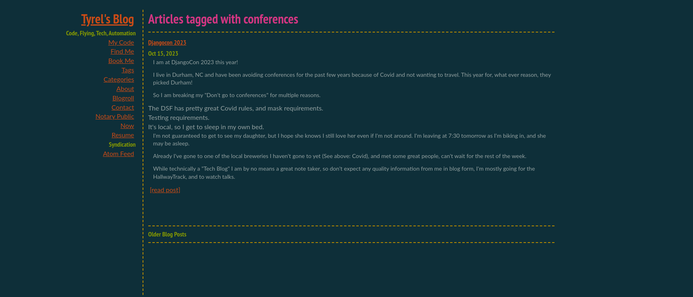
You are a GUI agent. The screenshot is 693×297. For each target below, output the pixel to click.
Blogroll (123, 98)
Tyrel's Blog (107, 18)
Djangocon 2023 (167, 42)
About (125, 88)
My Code (121, 42)
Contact (123, 107)
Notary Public (114, 116)
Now (127, 125)
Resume (123, 135)
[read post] (165, 189)
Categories (119, 79)
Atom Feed (118, 153)
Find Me (122, 51)
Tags (127, 70)
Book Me (121, 60)
